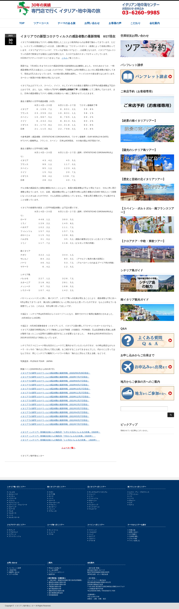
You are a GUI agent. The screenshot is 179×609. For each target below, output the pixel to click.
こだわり (135, 23)
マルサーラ (11, 513)
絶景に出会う (133, 532)
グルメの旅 (132, 538)
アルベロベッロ (53, 502)
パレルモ (11, 492)
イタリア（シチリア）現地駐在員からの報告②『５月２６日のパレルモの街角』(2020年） (60, 432)
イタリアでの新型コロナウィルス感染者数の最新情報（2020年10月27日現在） (55, 389)
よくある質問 (52, 570)
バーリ (50, 498)
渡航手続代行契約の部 (55, 591)
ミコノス (51, 532)
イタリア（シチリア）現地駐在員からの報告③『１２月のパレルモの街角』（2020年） (60, 440)
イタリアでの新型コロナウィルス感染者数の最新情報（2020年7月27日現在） (54, 377)
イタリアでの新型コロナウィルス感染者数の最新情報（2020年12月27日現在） (55, 396)
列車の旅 (131, 530)
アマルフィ (52, 504)
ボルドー (131, 500)
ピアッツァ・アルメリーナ (17, 504)
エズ (130, 502)
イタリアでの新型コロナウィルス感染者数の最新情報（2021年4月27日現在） (54, 412)
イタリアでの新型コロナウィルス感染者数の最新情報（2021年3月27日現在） (54, 408)
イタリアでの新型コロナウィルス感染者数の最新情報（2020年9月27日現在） (54, 385)
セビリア (91, 536)
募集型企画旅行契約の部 (56, 582)
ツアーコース (41, 23)
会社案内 (155, 23)
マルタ (10, 511)
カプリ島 (51, 494)
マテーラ (51, 500)
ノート (10, 515)
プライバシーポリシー (55, 572)
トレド (90, 534)
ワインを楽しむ (134, 540)
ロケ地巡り (132, 534)
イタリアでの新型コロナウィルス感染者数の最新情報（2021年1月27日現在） (54, 400)
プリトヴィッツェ (14, 536)
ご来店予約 (11, 570)
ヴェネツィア (92, 504)
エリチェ (11, 496)
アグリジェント (13, 502)
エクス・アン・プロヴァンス (138, 492)
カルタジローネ (13, 517)
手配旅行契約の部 (54, 586)
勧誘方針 (51, 574)
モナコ (131, 504)
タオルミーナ (12, 494)
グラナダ (91, 540)
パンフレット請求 (14, 568)
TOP (22, 23)
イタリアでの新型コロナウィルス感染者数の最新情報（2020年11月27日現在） (55, 393)
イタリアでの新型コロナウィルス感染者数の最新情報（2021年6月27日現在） (54, 420)
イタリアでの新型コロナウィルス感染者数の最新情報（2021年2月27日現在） (54, 404)
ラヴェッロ (52, 511)
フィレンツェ (92, 498)
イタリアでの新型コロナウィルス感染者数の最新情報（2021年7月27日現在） (54, 424)
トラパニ (11, 500)
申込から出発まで (54, 568)
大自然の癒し (133, 536)
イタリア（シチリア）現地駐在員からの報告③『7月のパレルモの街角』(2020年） (58, 436)
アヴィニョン (133, 494)
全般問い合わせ (13, 572)
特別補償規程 (52, 595)
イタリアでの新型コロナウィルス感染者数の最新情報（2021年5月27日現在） (54, 416)
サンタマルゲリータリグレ (97, 492)
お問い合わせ (92, 23)
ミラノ (90, 502)
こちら (65, 58)
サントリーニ (52, 530)
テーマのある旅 (66, 23)
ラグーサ (11, 509)
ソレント (51, 509)
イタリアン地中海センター (25, 606)
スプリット (11, 534)
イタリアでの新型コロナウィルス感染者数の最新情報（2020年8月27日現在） (54, 381)
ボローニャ (92, 500)
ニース (131, 498)
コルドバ (91, 538)
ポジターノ (52, 507)
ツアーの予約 (12, 574)
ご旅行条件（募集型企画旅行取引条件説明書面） (65, 580)
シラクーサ (11, 498)
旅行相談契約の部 (54, 588)
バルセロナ (92, 532)
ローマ (50, 496)
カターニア (11, 507)
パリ (130, 496)
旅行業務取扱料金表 (55, 593)
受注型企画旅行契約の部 (56, 584)
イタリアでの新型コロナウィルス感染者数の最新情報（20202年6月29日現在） (55, 373)
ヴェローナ (92, 509)
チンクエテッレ (93, 507)
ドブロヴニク (12, 532)
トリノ (90, 496)
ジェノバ (91, 494)
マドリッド (92, 530)
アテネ (50, 534)
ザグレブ (11, 530)
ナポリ (50, 492)
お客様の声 (115, 23)
